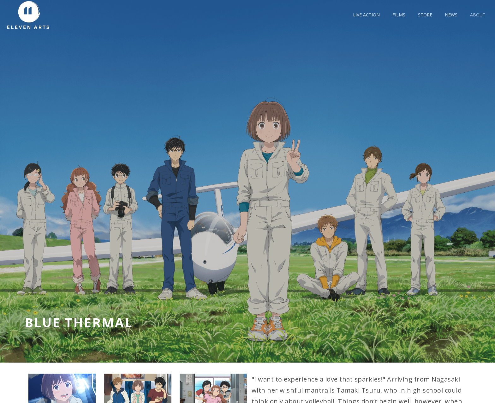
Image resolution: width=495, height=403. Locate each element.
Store (425, 15)
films (398, 15)
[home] (30, 15)
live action (366, 15)
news (451, 15)
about (478, 15)
